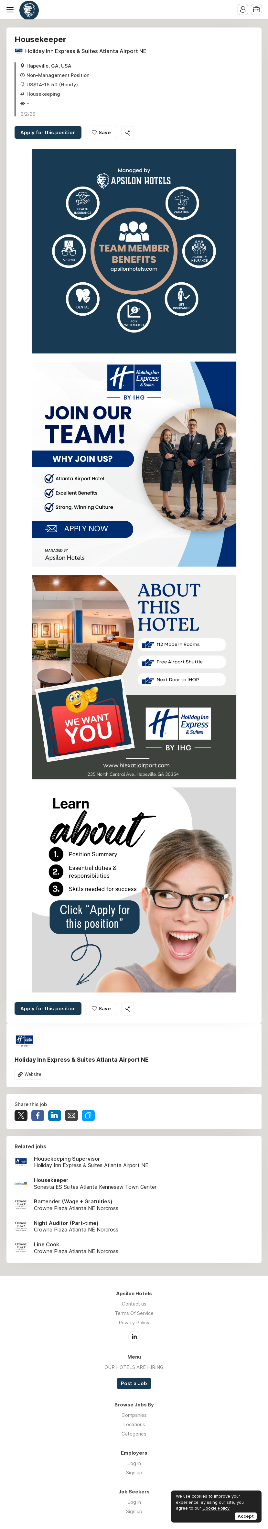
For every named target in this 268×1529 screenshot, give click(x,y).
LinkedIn (134, 1336)
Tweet (21, 1115)
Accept (246, 1516)
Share (37, 1115)
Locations (134, 1424)
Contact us (134, 1304)
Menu (11, 10)
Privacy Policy (134, 1322)
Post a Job (134, 1383)
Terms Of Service (134, 1313)
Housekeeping (43, 94)
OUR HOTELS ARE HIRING (134, 1367)
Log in (134, 1463)
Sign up (134, 1472)
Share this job (128, 132)
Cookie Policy (216, 1508)
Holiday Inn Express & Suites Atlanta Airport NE (85, 51)
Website (33, 1074)
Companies (134, 1415)
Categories (134, 1434)
